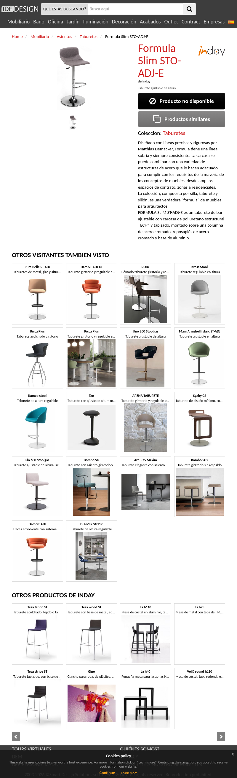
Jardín (73, 21)
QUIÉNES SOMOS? (140, 749)
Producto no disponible (181, 101)
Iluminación (95, 21)
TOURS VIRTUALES (31, 749)
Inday (146, 81)
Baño (38, 21)
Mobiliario (18, 21)
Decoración (124, 21)
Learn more (129, 773)
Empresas (214, 21)
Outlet (171, 21)
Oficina (55, 21)
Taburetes (174, 133)
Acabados (150, 21)
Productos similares (181, 119)
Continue (107, 772)
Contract (191, 21)
